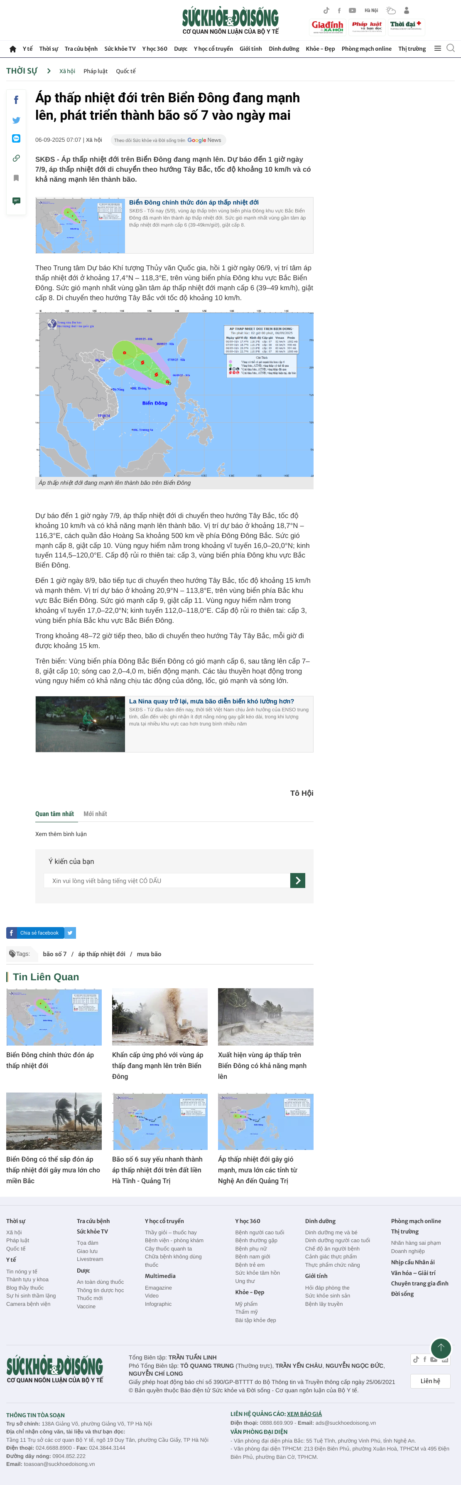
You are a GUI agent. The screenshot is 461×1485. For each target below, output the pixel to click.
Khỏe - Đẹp (320, 48)
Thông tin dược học (100, 1290)
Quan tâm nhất (54, 814)
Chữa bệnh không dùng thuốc (173, 1260)
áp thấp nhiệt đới (101, 954)
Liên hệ (430, 1381)
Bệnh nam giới (252, 1256)
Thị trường (412, 48)
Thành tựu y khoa (27, 1279)
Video (152, 1296)
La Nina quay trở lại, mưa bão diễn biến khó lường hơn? (211, 701)
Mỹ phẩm (246, 1304)
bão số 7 (54, 954)
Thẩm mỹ (246, 1312)
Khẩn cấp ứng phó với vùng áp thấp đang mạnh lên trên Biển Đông (158, 1065)
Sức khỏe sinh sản (327, 1296)
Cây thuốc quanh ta (168, 1249)
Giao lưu (87, 1251)
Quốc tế (126, 71)
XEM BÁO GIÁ (304, 1414)
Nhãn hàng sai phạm (416, 1243)
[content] (167, 880)
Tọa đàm (87, 1243)
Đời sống (402, 1294)
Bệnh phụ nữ (251, 1249)
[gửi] (297, 880)
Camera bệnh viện (28, 1304)
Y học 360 (155, 48)
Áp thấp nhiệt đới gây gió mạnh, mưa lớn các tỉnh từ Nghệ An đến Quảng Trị (257, 1170)
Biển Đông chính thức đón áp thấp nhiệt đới (194, 202)
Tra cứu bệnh (81, 48)
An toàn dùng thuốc (100, 1282)
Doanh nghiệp (408, 1251)
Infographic (158, 1304)
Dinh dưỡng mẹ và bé (331, 1232)
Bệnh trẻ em (250, 1265)
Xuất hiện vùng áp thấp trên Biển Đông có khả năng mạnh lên (262, 1065)
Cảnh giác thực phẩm (331, 1256)
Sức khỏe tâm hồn (257, 1273)
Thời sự (48, 48)
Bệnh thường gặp (256, 1240)
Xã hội (67, 71)
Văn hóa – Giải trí (413, 1273)
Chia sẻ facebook (39, 933)
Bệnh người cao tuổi (259, 1232)
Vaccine (86, 1306)
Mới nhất (95, 814)
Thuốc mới (90, 1298)
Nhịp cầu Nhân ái (413, 1262)
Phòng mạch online (367, 48)
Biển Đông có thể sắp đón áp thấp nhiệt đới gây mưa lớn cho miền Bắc (53, 1170)
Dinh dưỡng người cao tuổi (337, 1240)
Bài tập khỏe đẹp (255, 1320)
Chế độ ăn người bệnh (332, 1249)
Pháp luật (95, 71)
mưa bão (149, 954)
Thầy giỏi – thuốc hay (171, 1232)
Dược (180, 48)
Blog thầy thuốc (25, 1288)
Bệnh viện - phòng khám (174, 1240)
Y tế (27, 48)
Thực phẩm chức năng (332, 1265)
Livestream (90, 1259)
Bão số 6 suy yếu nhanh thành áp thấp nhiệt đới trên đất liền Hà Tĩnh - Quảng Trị (157, 1170)
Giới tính (251, 48)
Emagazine (158, 1288)
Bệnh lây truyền (324, 1304)
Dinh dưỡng (284, 48)
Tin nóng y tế (21, 1271)
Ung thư (245, 1281)
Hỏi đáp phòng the (327, 1288)
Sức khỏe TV (119, 48)
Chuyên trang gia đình (420, 1283)
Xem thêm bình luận (61, 834)
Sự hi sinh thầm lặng (31, 1296)
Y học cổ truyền (213, 48)
